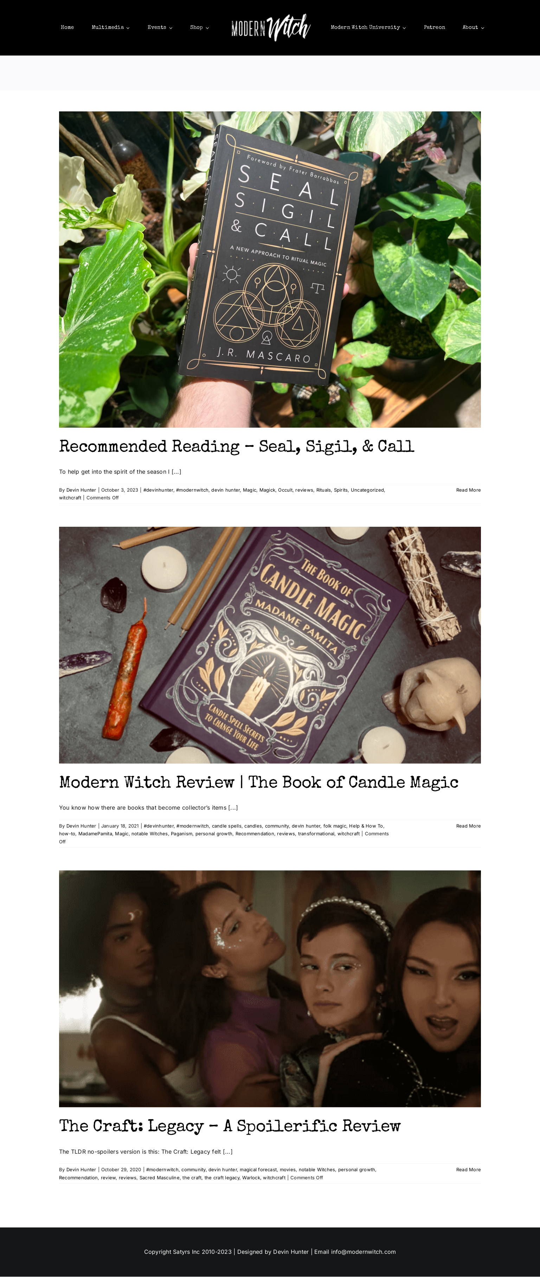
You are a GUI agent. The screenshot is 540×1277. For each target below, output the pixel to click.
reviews (304, 490)
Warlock (251, 1178)
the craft (191, 1178)
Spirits (341, 490)
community (277, 826)
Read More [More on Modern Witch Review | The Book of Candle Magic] (468, 826)
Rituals (323, 490)
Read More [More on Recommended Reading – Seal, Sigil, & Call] (468, 490)
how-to (67, 834)
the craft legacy (222, 1178)
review (108, 1178)
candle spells (227, 826)
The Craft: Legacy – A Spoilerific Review (230, 1128)
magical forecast (258, 1170)
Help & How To (366, 826)
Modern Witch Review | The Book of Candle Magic (258, 784)
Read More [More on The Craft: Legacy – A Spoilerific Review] (468, 1170)
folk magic (334, 826)
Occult (285, 490)
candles (253, 826)
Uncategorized (367, 490)
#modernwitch (192, 490)
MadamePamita (95, 834)
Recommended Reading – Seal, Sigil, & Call (236, 448)
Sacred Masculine (160, 1178)
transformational (316, 834)
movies (288, 1170)
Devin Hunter (81, 490)
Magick (267, 490)
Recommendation (255, 834)
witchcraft (70, 498)
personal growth (214, 834)
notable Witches (149, 834)
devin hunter (225, 490)
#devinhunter (158, 490)
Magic (249, 490)
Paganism (181, 834)
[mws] (270, 13)
